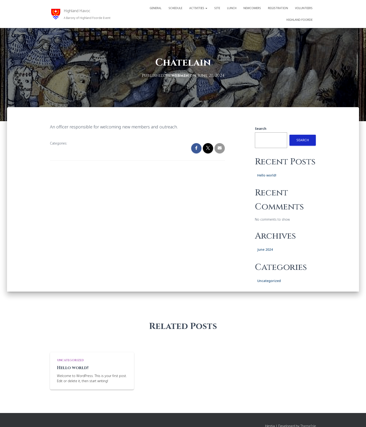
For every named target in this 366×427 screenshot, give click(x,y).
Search (260, 128)
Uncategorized (269, 280)
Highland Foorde (299, 20)
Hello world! (266, 175)
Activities (198, 8)
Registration (278, 8)
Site (217, 8)
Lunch (231, 8)
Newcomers (252, 8)
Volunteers (304, 8)
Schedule (175, 8)
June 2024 (265, 249)
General (156, 8)
